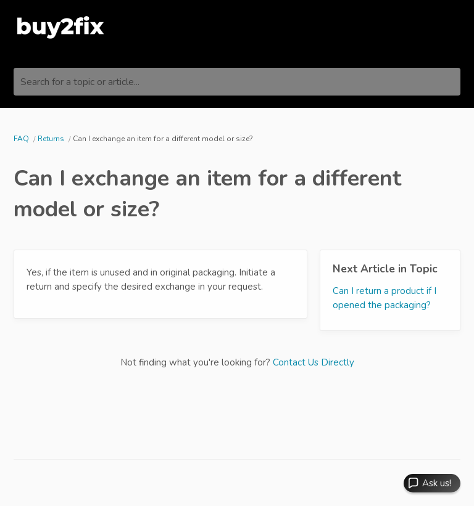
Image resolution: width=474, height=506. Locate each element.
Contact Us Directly (313, 362)
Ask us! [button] (436, 483)
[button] (432, 483)
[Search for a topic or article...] (237, 82)
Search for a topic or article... (79, 82)
